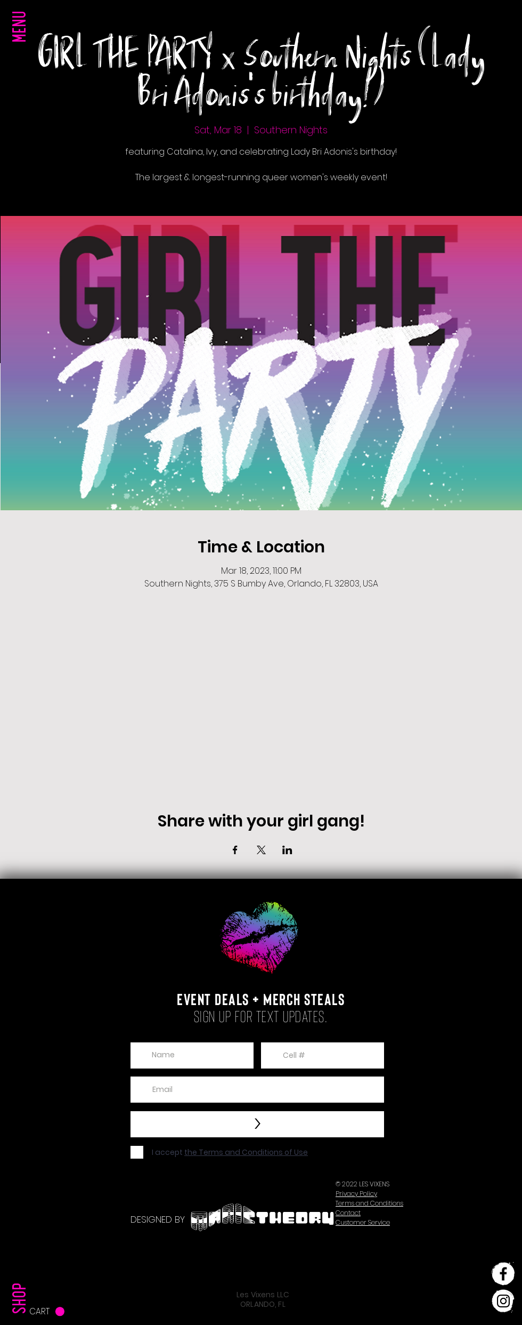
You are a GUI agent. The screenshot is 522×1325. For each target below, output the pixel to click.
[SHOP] (22, 1276)
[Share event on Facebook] (235, 850)
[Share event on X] (261, 850)
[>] (257, 1124)
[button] (22, 48)
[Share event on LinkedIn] (287, 850)
